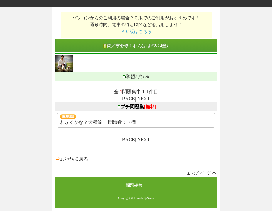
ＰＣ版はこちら (136, 31)
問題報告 (134, 185)
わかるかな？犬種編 (81, 122)
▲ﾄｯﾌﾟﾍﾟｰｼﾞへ (201, 173)
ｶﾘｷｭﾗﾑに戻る (74, 159)
